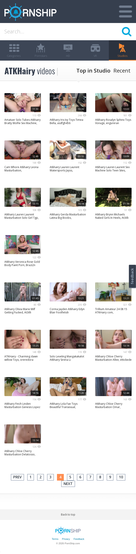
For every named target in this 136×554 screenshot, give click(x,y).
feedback (132, 276)
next (68, 483)
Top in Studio (93, 70)
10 (121, 477)
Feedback (79, 539)
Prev (17, 477)
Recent (121, 70)
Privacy (66, 539)
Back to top (68, 515)
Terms (55, 539)
